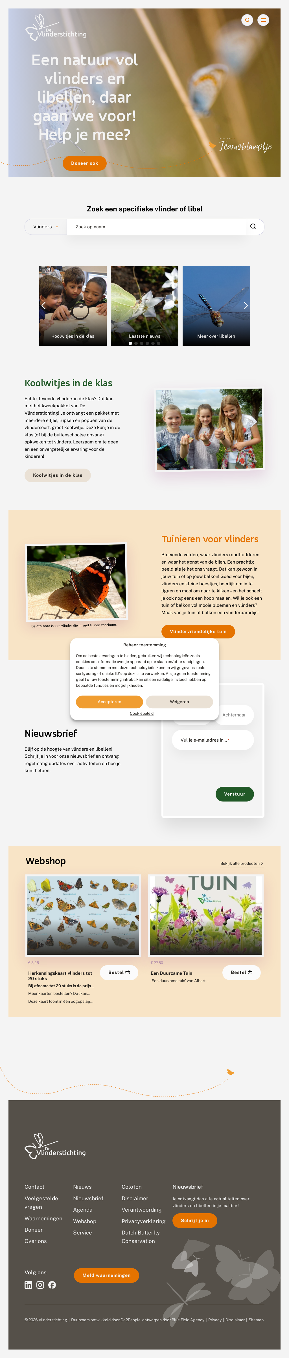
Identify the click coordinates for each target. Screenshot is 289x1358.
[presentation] (215, 766)
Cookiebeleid (142, 713)
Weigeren (179, 701)
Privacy (215, 1320)
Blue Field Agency (188, 1320)
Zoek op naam (90, 226)
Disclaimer (235, 1320)
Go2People (131, 1320)
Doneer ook (84, 163)
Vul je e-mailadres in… (205, 740)
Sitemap (256, 1320)
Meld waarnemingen (106, 1275)
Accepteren (109, 701)
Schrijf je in (195, 1220)
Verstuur (235, 794)
